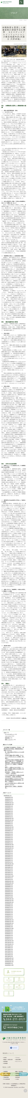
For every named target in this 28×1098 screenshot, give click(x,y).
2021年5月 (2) (9, 872)
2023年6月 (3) (9, 834)
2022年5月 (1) (9, 856)
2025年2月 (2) (9, 814)
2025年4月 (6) (9, 813)
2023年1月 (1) (9, 842)
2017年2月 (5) (9, 956)
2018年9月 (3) (9, 924)
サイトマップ (18, 1061)
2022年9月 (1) (9, 849)
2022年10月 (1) (9, 848)
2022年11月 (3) (9, 846)
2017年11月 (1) (9, 942)
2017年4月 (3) (9, 952)
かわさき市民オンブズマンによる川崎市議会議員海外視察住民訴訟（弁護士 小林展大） (14, 780)
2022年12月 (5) (9, 844)
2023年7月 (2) (9, 832)
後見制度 (17, 1077)
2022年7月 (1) (9, 853)
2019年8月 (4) (9, 905)
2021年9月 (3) (9, 865)
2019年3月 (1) (9, 914)
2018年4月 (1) (9, 933)
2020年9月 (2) (9, 884)
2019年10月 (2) (9, 902)
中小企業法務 (6, 1079)
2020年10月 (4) (9, 883)
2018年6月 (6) (9, 930)
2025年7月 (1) (9, 809)
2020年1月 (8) (9, 897)
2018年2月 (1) (9, 937)
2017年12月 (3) (9, 940)
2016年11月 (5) (9, 959)
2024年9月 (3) (9, 821)
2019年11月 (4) (9, 900)
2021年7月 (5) (9, 869)
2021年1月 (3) (9, 879)
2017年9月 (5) (9, 945)
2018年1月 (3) (9, 938)
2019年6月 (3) (9, 909)
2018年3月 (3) (9, 935)
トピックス (8, 736)
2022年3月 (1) (9, 860)
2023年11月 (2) (9, 827)
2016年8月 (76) (9, 965)
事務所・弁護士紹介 (8, 1059)
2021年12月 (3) (9, 863)
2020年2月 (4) (9, 895)
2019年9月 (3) (9, 903)
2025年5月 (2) (9, 811)
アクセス (17, 1057)
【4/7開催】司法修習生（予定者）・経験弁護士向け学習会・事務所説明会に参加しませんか (14, 749)
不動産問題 (6, 1077)
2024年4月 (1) (9, 823)
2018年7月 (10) (9, 928)
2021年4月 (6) (9, 874)
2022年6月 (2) (9, 855)
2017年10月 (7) (9, 944)
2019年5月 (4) (9, 910)
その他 (17, 1079)
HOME (20, 20)
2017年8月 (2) (9, 947)
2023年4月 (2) (9, 837)
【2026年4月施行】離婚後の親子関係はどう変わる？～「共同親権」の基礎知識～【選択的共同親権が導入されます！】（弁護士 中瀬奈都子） (14, 762)
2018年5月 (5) (9, 931)
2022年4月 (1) (9, 858)
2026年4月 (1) (7, 795)
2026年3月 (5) (9, 797)
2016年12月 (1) (9, 958)
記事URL (24, 718)
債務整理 (17, 1075)
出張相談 (5, 1063)
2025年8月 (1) (9, 807)
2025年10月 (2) (9, 804)
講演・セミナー (9, 739)
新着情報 (7, 737)
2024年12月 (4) (9, 818)
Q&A (5, 732)
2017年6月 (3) (9, 949)
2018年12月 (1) (9, 919)
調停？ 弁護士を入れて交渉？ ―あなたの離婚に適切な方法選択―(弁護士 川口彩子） (14, 769)
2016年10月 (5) (9, 961)
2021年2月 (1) (9, 877)
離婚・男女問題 (19, 1071)
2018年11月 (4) (9, 921)
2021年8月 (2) (9, 867)
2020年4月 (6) (9, 891)
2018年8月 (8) (9, 926)
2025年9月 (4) (9, 806)
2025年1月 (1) (9, 816)
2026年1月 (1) (9, 800)
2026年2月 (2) (9, 799)
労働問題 (5, 1071)
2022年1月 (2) (9, 862)
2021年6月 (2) (9, 870)
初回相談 (5, 1061)
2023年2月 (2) (9, 841)
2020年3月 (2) (9, 893)
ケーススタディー (9, 734)
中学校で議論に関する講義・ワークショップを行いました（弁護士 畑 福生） (15, 757)
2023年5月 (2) (9, 835)
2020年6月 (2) (9, 890)
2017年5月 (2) (9, 951)
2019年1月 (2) (9, 917)
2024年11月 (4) (9, 820)
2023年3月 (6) (9, 839)
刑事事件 (17, 1073)
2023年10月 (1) (9, 828)
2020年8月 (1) (9, 886)
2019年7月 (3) (9, 907)
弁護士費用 (18, 1059)
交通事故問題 (6, 1075)
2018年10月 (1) (9, 923)
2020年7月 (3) (9, 888)
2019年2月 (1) (9, 916)
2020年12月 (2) (9, 881)
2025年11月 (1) (9, 802)
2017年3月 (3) (9, 954)
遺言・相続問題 (7, 1073)
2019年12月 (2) (9, 898)
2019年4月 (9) (9, 912)
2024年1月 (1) (9, 825)
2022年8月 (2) (9, 851)
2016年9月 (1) (9, 963)
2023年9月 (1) (9, 830)
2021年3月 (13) (9, 876)
